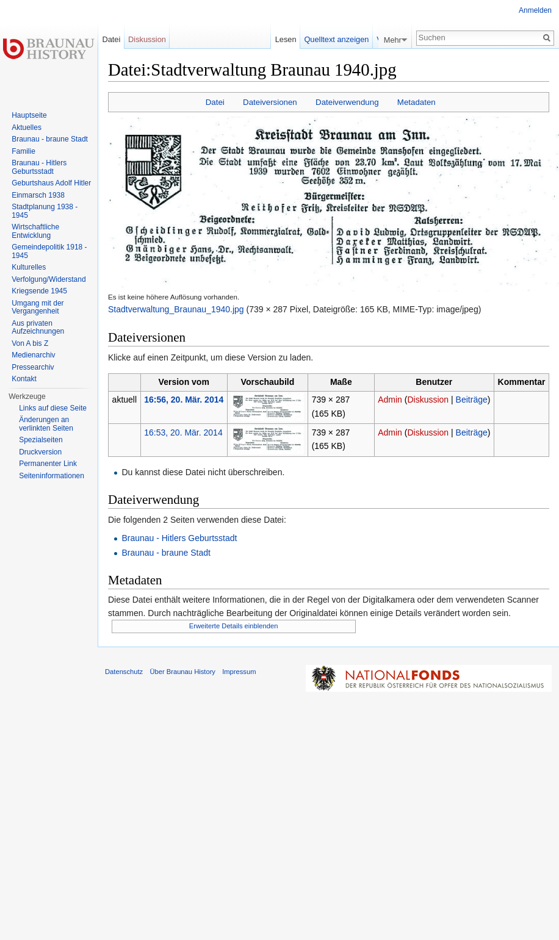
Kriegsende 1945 (39, 291)
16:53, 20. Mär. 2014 (183, 432)
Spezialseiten (40, 440)
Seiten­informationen (51, 476)
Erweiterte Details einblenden (233, 626)
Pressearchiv (33, 367)
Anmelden (535, 10)
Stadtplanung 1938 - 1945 (45, 211)
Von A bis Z (30, 343)
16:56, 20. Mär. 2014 (183, 399)
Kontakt (24, 379)
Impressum (239, 671)
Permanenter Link (48, 463)
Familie (23, 151)
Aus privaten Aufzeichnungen (38, 327)
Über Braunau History (182, 671)
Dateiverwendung (347, 102)
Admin (390, 399)
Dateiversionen (270, 102)
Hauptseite (29, 115)
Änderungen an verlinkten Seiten (46, 423)
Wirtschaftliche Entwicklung (35, 231)
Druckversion (40, 452)
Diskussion (428, 399)
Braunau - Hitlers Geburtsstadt (179, 538)
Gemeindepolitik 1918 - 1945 (49, 251)
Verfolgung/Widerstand (48, 279)
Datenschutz (124, 671)
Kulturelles (29, 267)
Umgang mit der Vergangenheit (37, 307)
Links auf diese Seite (53, 408)
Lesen (289, 39)
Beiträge (472, 399)
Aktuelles (26, 127)
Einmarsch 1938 (38, 195)
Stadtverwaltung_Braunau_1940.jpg (176, 309)
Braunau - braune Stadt (166, 553)
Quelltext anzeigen (340, 39)
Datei (215, 102)
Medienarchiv (33, 355)
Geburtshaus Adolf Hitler (51, 183)
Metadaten (416, 102)
